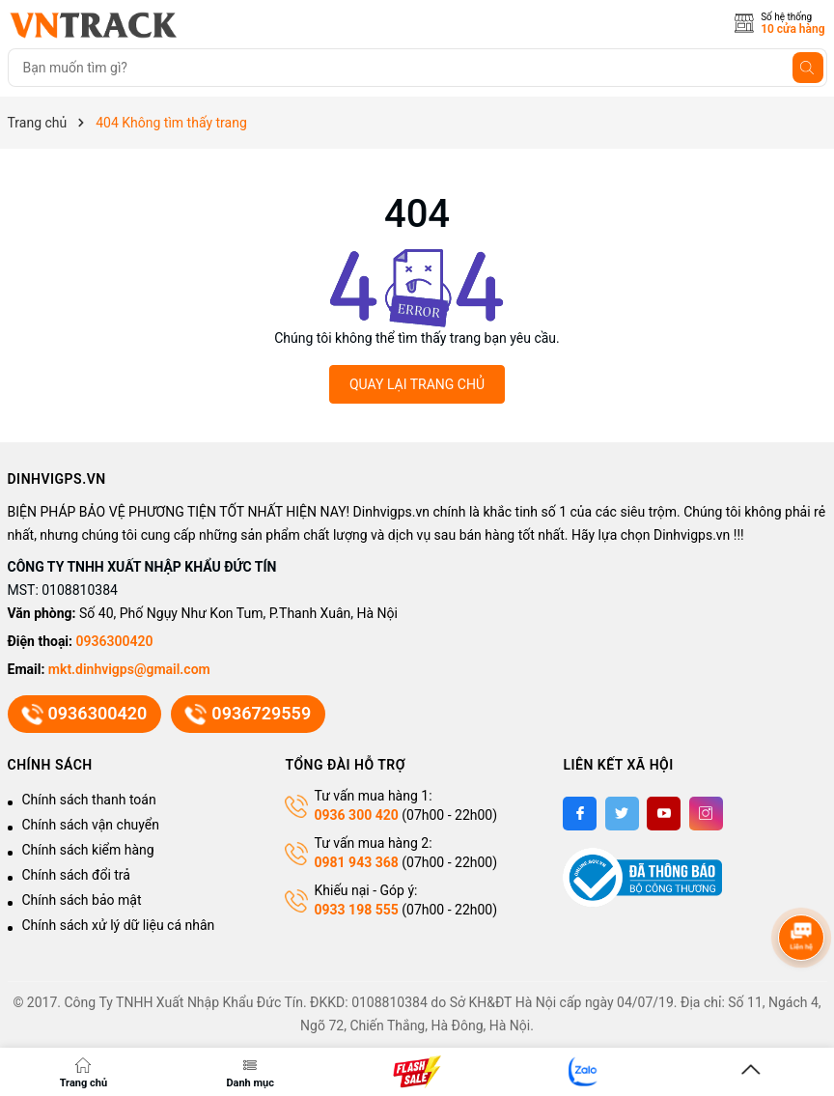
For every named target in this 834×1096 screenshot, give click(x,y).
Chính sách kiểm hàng (88, 849)
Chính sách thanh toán (89, 799)
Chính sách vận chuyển (91, 824)
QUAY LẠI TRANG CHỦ (417, 384)
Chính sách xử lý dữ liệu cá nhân (118, 925)
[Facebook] (580, 813)
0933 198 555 (356, 909)
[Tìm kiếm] (807, 67)
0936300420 (114, 641)
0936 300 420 (356, 815)
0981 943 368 (356, 862)
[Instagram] (706, 813)
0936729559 (248, 713)
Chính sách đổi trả (76, 875)
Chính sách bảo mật (82, 900)
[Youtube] (664, 813)
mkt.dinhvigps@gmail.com (129, 669)
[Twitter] (622, 813)
